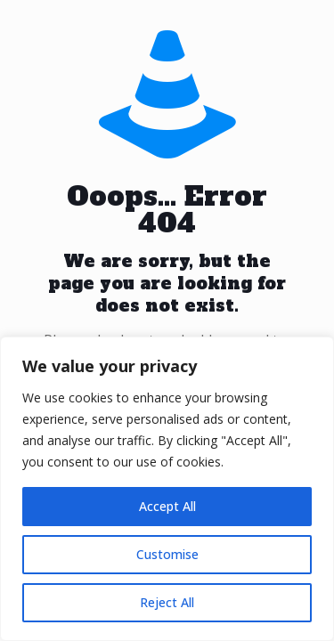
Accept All (167, 506)
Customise (167, 554)
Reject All (167, 602)
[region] (167, 489)
